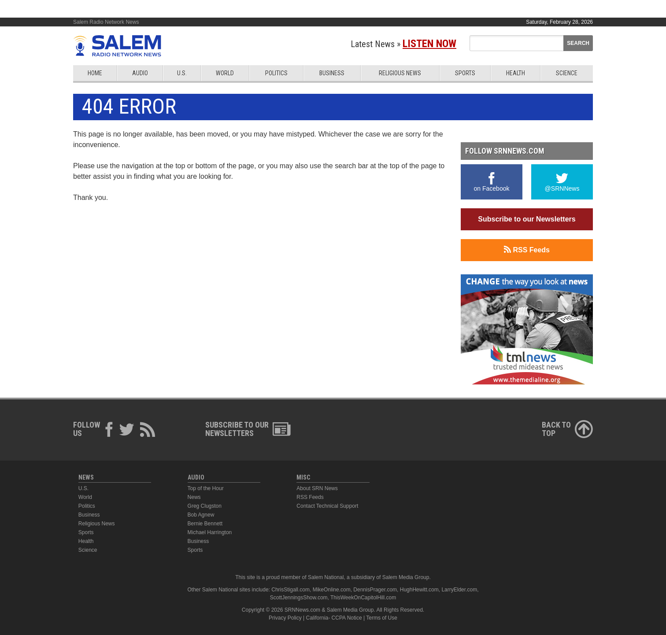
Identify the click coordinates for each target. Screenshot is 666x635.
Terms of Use (381, 618)
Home (95, 73)
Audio (140, 73)
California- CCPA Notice (334, 618)
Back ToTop (567, 429)
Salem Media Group (405, 577)
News (194, 497)
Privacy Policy (285, 618)
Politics (276, 73)
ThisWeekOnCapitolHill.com (363, 597)
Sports (465, 73)
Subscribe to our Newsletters (526, 219)
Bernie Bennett (205, 524)
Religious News (400, 73)
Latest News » (403, 44)
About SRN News (316, 488)
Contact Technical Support (327, 506)
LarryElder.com (459, 590)
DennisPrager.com (375, 590)
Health (515, 73)
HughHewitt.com (419, 590)
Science (566, 73)
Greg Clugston (205, 506)
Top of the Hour (206, 488)
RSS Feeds (527, 250)
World (225, 73)
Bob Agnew (201, 515)
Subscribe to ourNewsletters (248, 429)
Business (331, 73)
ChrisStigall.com (290, 590)
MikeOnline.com (332, 590)
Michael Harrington (210, 532)
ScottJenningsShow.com (299, 597)
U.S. (182, 73)
